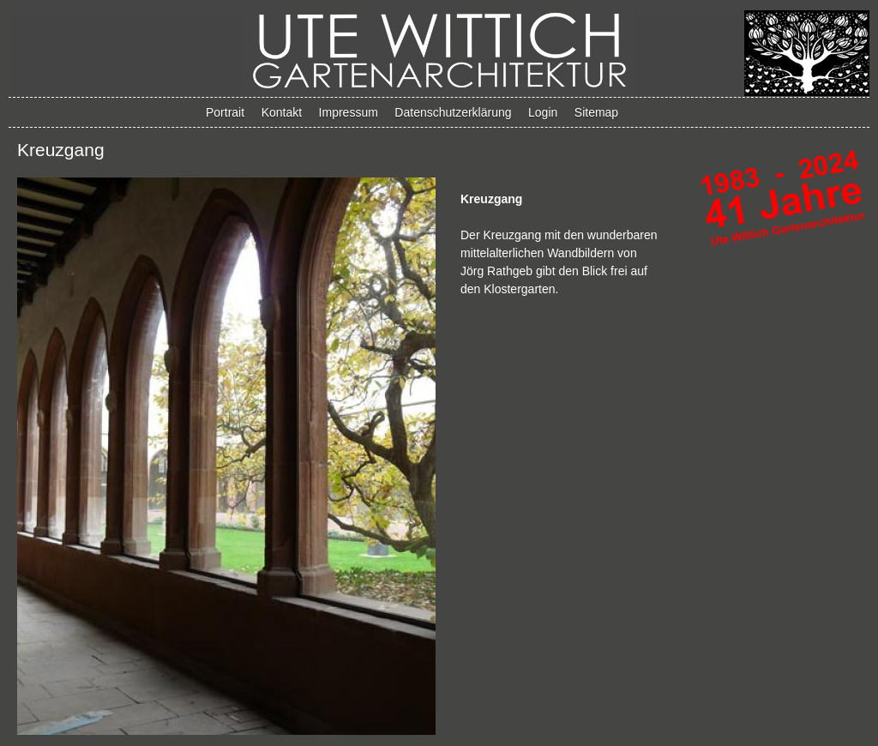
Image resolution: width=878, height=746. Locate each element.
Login (542, 112)
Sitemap (596, 112)
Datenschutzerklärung (452, 112)
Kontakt (282, 112)
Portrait (225, 112)
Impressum (348, 112)
